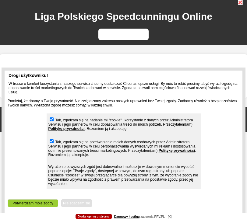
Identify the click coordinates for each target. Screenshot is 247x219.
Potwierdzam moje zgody (32, 203)
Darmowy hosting (127, 216)
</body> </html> (123, 30)
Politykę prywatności (66, 129)
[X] (169, 216)
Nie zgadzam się (76, 203)
